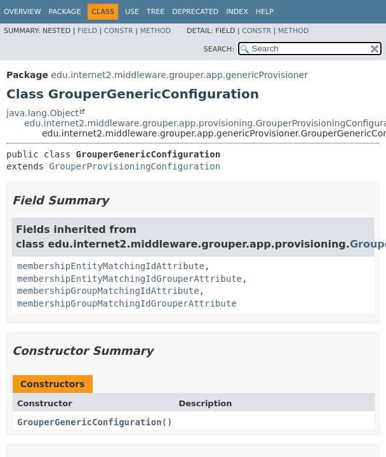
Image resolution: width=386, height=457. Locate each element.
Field (87, 31)
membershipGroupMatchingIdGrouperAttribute (127, 303)
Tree (155, 12)
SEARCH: (219, 49)
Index (237, 12)
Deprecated (195, 12)
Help (265, 12)
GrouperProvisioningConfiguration (134, 166)
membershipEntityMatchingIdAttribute (110, 266)
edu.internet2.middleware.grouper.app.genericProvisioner (179, 75)
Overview (22, 12)
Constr (118, 31)
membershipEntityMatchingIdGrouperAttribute (129, 279)
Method (155, 31)
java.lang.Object (42, 113)
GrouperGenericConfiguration (89, 422)
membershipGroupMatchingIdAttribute (108, 291)
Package (65, 12)
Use (132, 12)
